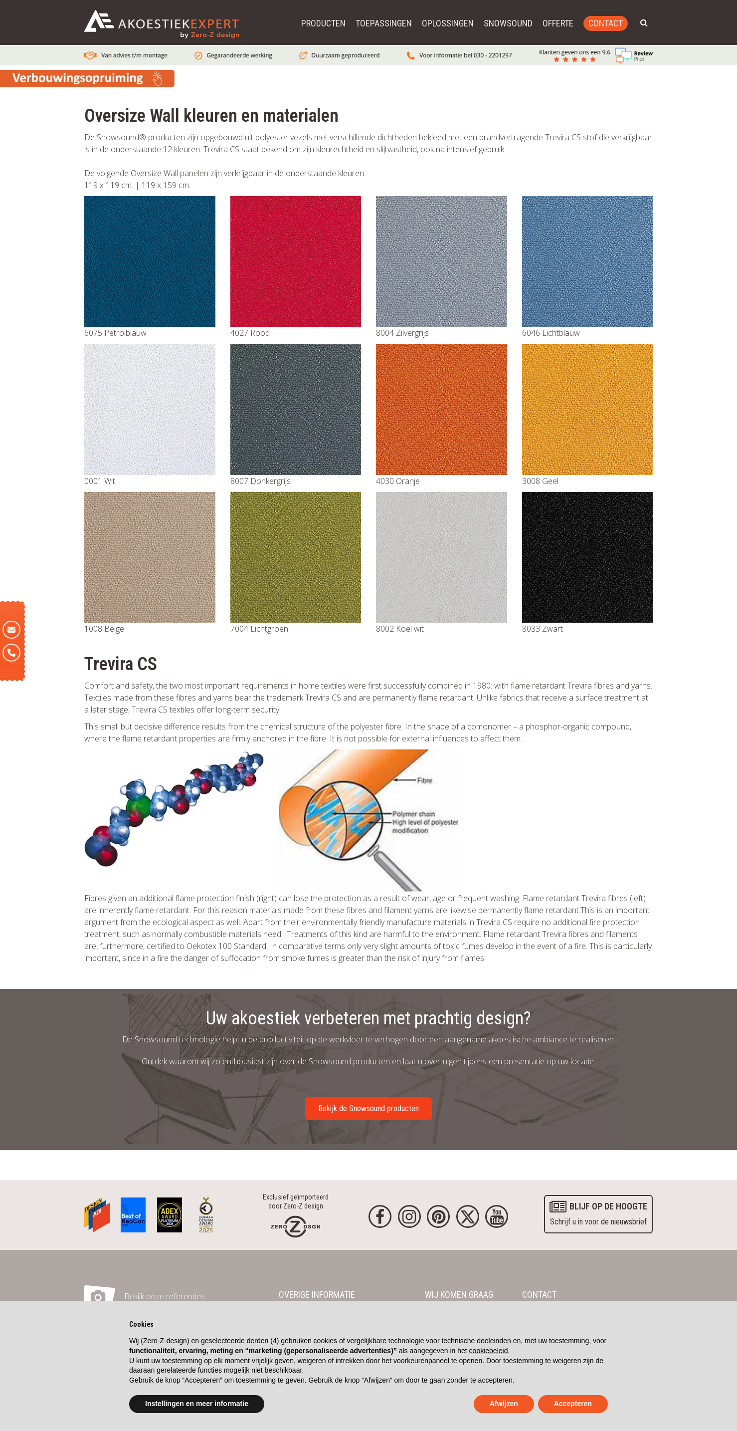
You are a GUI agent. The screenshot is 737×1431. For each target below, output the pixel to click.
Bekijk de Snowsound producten (368, 1108)
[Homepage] (295, 1225)
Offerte (558, 23)
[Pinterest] (438, 1216)
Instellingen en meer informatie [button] (196, 1404)
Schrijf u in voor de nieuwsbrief (598, 1212)
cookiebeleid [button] (488, 1351)
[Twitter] (467, 1216)
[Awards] (97, 1212)
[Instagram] (409, 1216)
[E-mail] (11, 630)
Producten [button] (323, 23)
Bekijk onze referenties (164, 1296)
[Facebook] (379, 1216)
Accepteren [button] (573, 1404)
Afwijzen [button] (504, 1404)
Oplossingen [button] (448, 23)
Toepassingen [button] (384, 23)
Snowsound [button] (508, 23)
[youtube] (496, 1216)
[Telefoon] (11, 653)
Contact (605, 23)
